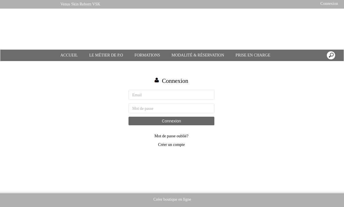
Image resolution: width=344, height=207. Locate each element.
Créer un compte (171, 144)
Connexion (328, 3)
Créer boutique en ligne (172, 199)
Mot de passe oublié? (172, 136)
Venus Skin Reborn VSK (80, 4)
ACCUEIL (69, 55)
